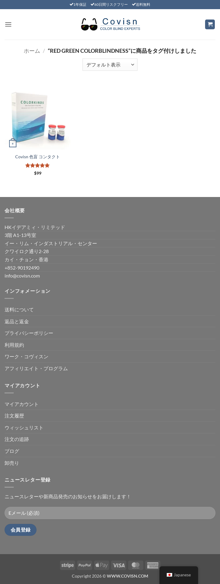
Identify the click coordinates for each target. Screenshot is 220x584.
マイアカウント (22, 404)
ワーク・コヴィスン (26, 356)
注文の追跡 (17, 439)
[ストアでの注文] (109, 65)
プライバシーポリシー (29, 333)
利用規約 (14, 345)
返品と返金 (17, 321)
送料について (19, 309)
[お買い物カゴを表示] (210, 25)
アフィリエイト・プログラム (36, 368)
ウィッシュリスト (24, 427)
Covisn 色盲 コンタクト (37, 156)
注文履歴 (14, 415)
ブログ (12, 451)
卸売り (12, 463)
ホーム (32, 50)
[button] (8, 24)
